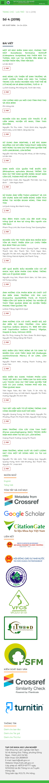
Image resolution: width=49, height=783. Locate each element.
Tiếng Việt (8, 485)
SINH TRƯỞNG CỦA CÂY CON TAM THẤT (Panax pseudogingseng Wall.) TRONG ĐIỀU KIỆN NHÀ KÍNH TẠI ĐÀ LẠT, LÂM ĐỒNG (24, 432)
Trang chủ (8, 12)
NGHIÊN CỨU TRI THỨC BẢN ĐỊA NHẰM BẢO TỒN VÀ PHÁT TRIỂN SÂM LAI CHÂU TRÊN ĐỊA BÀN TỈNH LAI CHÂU (24, 242)
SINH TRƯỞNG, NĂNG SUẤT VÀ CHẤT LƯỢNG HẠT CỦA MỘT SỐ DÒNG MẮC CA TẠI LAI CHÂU (24, 453)
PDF (7, 68)
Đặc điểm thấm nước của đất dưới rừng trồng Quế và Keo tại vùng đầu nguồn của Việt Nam (24, 221)
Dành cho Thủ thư (12, 737)
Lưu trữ (20, 12)
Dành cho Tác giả (12, 733)
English (7, 481)
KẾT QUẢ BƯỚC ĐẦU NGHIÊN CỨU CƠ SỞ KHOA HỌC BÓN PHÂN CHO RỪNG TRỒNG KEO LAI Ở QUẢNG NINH (24, 271)
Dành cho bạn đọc (12, 729)
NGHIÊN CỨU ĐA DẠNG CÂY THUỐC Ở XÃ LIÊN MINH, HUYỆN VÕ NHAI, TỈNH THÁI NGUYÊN (24, 121)
